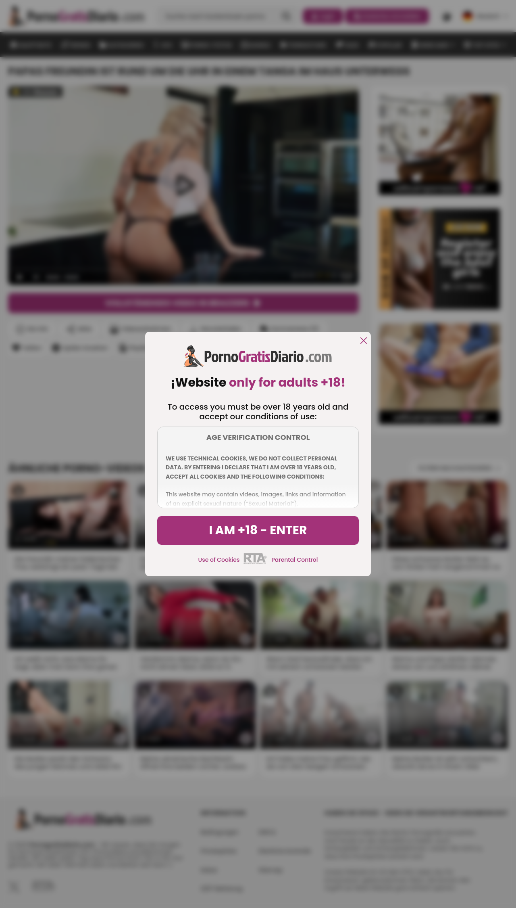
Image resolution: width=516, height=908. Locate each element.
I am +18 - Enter (258, 530)
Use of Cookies (219, 560)
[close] (363, 341)
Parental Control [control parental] (294, 560)
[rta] (255, 563)
